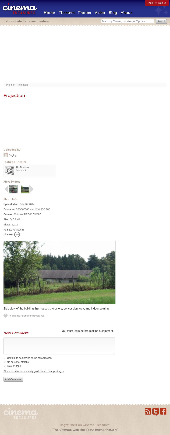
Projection (22, 84)
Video (100, 12)
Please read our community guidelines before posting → (33, 374)
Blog (113, 12)
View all (19, 229)
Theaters (67, 12)
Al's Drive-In (22, 167)
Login (150, 3)
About (126, 12)
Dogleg (12, 155)
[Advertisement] (85, 54)
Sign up (162, 3)
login (77, 330)
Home (49, 12)
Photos (84, 12)
